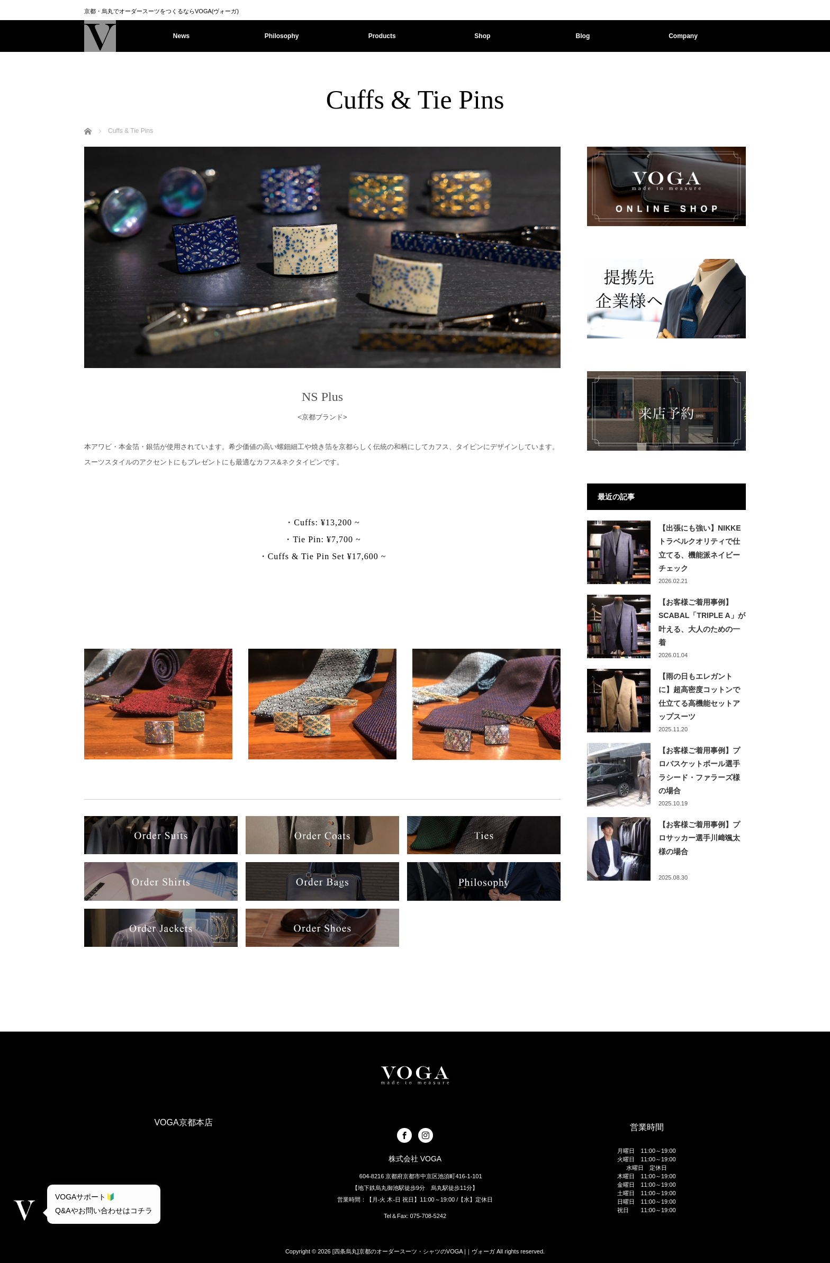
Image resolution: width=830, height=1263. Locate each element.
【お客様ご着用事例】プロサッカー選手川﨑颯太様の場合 (699, 837)
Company (683, 36)
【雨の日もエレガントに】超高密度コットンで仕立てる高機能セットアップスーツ (699, 696)
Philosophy (282, 36)
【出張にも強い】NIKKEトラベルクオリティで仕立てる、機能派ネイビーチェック (699, 548)
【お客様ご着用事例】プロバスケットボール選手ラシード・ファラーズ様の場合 (699, 770)
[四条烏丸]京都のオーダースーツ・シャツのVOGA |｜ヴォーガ (413, 1251)
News (181, 36)
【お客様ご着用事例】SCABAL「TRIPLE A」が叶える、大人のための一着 (701, 622)
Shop (482, 36)
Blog (583, 36)
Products (382, 36)
